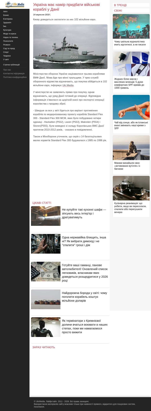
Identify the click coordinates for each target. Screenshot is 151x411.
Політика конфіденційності (16, 77)
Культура (7, 30)
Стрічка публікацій (11, 65)
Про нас (7, 70)
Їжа (4, 26)
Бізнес (6, 15)
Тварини (7, 56)
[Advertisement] (70, 174)
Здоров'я (7, 22)
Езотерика (7, 19)
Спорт (6, 52)
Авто (5, 11)
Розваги (6, 45)
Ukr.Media (67, 85)
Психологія (8, 41)
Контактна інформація (13, 73)
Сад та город (9, 48)
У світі (6, 59)
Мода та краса (9, 34)
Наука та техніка (10, 37)
